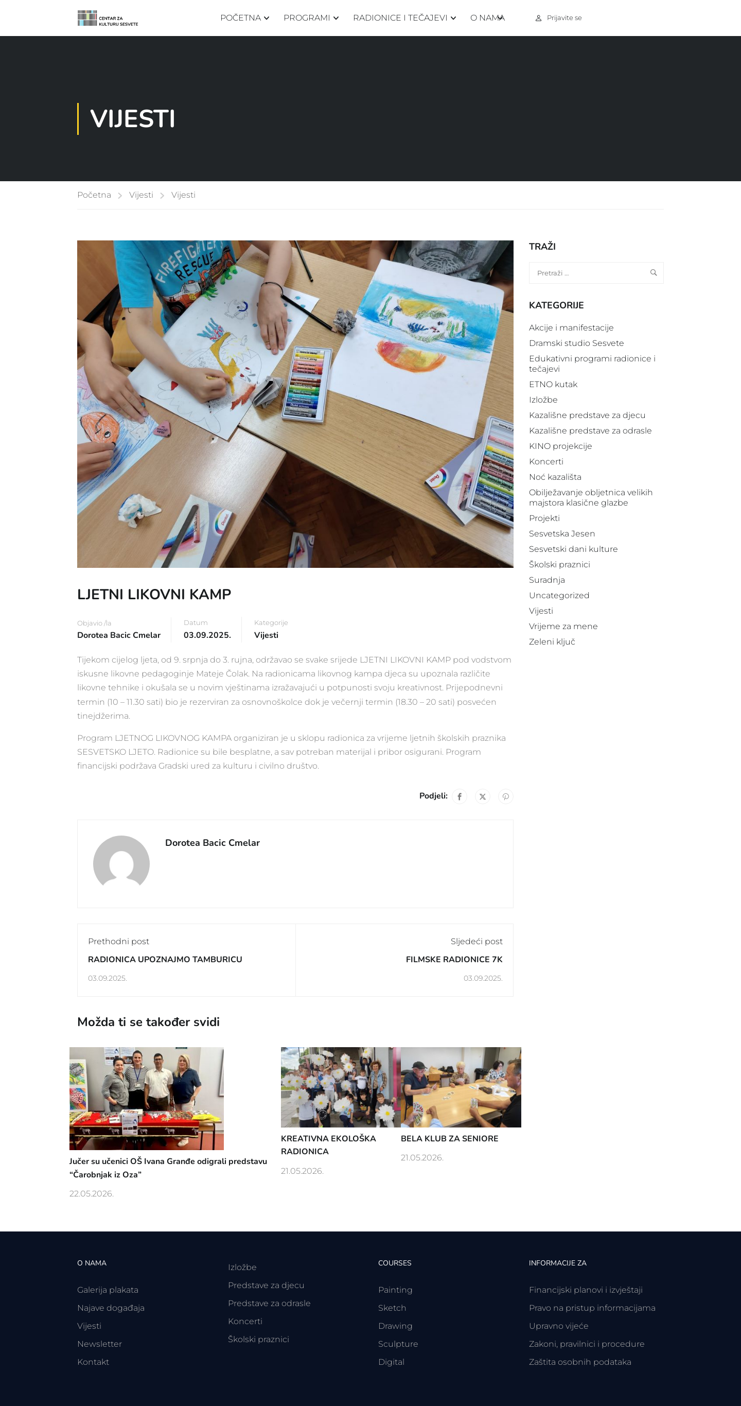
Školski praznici (559, 564)
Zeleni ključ (552, 642)
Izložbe (543, 400)
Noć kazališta (555, 477)
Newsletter (99, 1344)
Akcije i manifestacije (571, 328)
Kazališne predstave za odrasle (590, 431)
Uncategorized (559, 595)
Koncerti (546, 461)
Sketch (392, 1308)
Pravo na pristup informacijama (592, 1308)
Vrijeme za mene (563, 626)
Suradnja (547, 580)
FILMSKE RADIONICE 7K (454, 959)
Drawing (395, 1326)
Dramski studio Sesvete (576, 343)
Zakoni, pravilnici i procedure (587, 1344)
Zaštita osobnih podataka (580, 1362)
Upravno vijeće (559, 1326)
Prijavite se (564, 17)
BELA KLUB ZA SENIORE (450, 1138)
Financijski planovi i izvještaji (586, 1290)
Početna (240, 18)
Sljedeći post (477, 941)
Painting (395, 1290)
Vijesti (141, 195)
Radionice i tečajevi (400, 18)
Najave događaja (111, 1308)
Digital (391, 1362)
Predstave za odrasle (269, 1303)
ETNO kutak (553, 384)
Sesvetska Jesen (562, 534)
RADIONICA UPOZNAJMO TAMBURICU (165, 959)
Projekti (544, 518)
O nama (487, 18)
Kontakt (93, 1362)
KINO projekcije (560, 446)
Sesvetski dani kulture (573, 549)
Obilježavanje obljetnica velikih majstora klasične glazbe (591, 498)
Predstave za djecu (266, 1285)
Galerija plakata (107, 1290)
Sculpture (398, 1344)
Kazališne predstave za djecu (587, 415)
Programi (307, 18)
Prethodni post (118, 941)
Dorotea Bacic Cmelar (119, 635)
